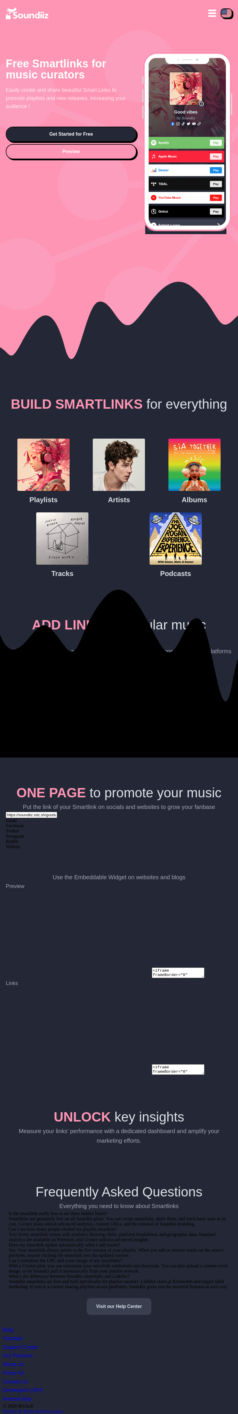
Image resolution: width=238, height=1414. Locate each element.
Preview (71, 151)
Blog (8, 1330)
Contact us (15, 1382)
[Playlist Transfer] (27, 13)
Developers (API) (23, 1390)
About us (13, 1364)
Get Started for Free (71, 134)
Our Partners (18, 1356)
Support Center (20, 1347)
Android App (17, 1399)
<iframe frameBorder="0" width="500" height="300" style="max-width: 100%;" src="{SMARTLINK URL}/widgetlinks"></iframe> (181, 1069)
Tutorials (13, 1338)
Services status (49, 1411)
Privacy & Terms (18, 1411)
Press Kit (13, 1373)
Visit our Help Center (119, 1306)
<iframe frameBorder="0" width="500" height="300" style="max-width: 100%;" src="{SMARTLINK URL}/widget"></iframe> (181, 972)
